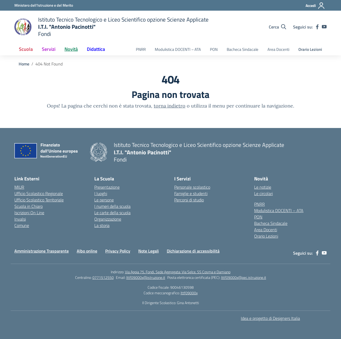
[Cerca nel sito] (277, 26)
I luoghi (100, 193)
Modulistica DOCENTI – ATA (178, 49)
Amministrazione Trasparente (41, 251)
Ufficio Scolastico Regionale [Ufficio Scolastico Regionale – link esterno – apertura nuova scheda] (38, 193)
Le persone (104, 200)
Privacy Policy (117, 251)
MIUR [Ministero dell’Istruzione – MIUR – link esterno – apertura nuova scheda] (19, 187)
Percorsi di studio (189, 200)
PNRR (141, 49)
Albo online (87, 251)
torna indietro (169, 106)
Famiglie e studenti (191, 193)
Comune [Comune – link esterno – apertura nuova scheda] (21, 225)
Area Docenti (278, 49)
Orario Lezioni (310, 49)
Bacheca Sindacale (242, 49)
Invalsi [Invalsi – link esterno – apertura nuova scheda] (20, 219)
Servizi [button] (48, 49)
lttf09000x (189, 293)
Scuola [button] (26, 49)
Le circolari (263, 193)
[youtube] (324, 26)
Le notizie (262, 187)
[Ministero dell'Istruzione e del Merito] (43, 5)
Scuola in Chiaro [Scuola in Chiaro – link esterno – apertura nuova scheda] (28, 206)
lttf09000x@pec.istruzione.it (243, 277)
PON (214, 49)
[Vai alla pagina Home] (24, 64)
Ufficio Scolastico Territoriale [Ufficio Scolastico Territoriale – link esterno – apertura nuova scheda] (39, 200)
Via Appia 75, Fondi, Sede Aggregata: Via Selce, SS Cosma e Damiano (177, 272)
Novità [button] (71, 49)
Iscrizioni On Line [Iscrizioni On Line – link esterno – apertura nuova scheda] (29, 212)
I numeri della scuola (112, 206)
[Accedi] (315, 5)
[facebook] (317, 26)
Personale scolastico (192, 187)
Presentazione (107, 187)
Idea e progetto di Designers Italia (270, 318)
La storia (101, 225)
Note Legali (148, 251)
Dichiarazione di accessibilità (193, 251)
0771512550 (103, 277)
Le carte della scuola (112, 212)
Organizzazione (107, 219)
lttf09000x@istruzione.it (145, 277)
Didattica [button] (96, 49)
